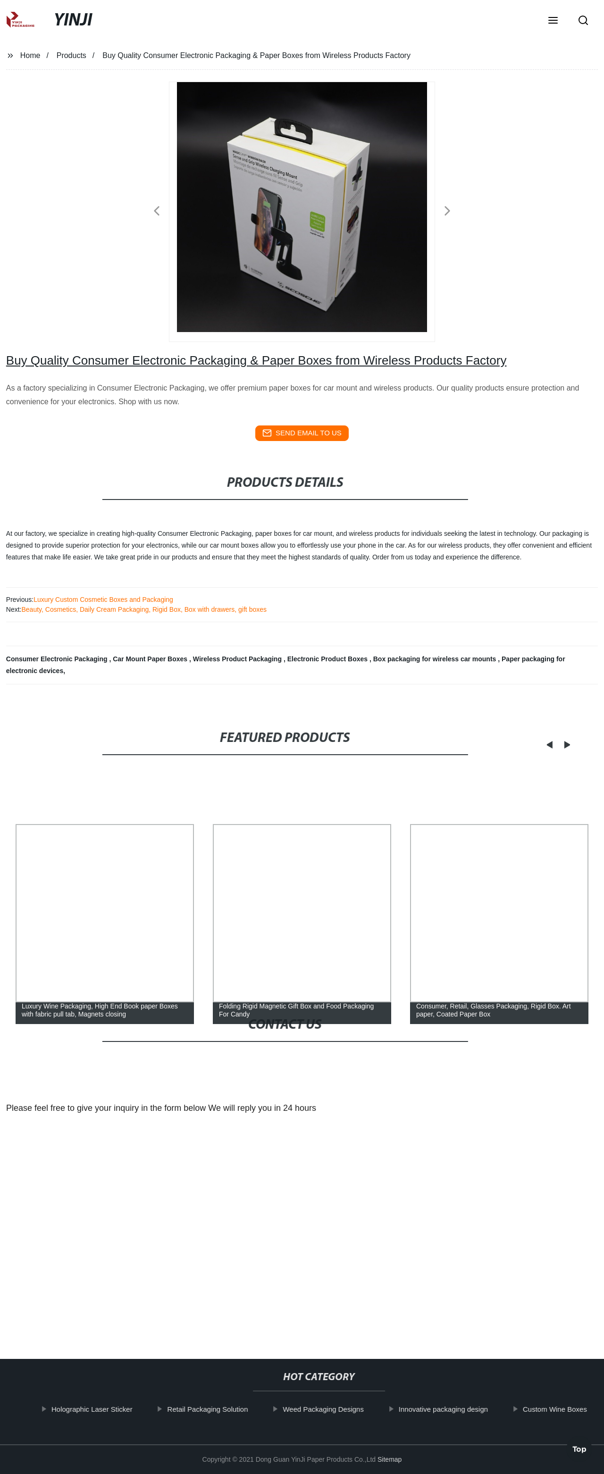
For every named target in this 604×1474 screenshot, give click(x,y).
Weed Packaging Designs (332, 1409)
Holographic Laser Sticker (101, 1409)
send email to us (302, 433)
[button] (553, 21)
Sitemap (390, 1459)
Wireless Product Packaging (238, 659)
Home (30, 55)
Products (71, 55)
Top (579, 1445)
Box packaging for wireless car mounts (435, 659)
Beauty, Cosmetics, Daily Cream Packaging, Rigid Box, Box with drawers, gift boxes (144, 609)
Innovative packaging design (452, 1409)
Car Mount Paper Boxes (151, 659)
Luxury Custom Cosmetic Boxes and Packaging (103, 599)
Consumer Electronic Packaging (57, 659)
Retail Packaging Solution (216, 1409)
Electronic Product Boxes (328, 659)
